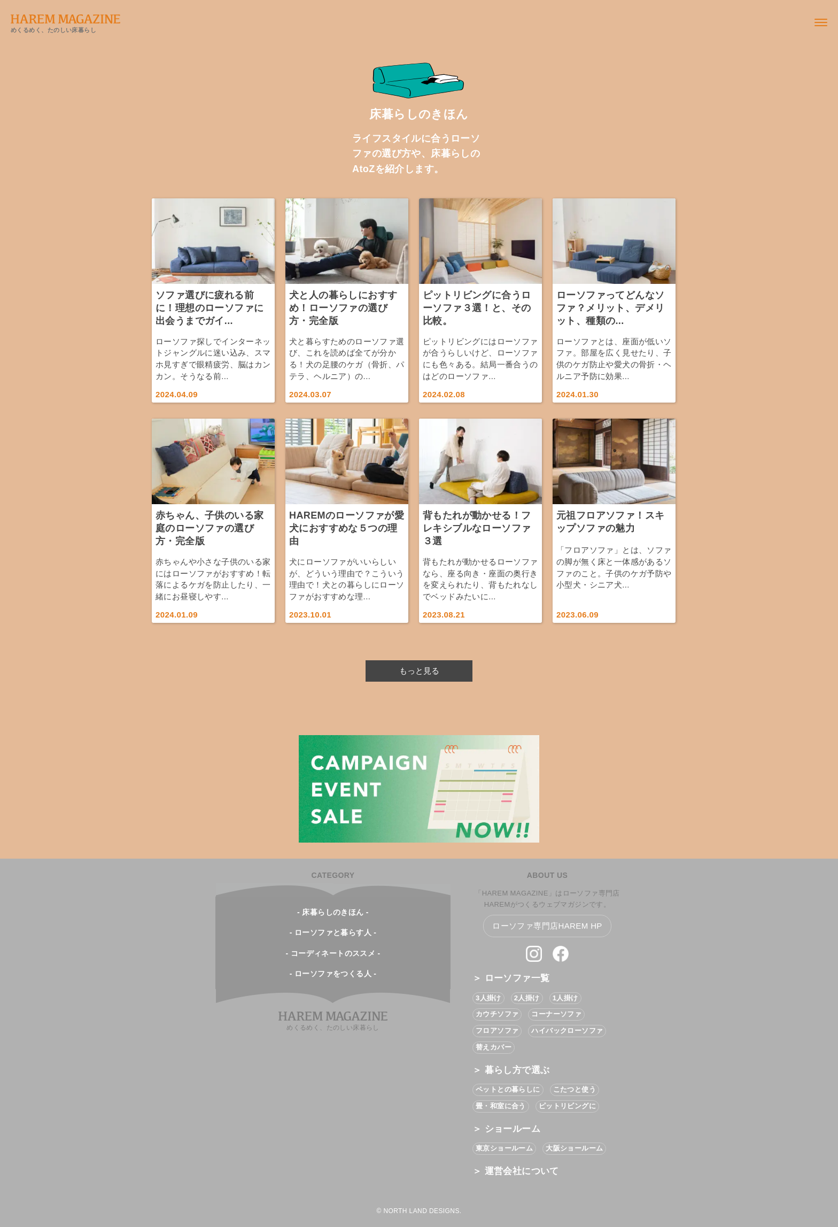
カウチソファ (497, 1014)
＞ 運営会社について (515, 1171)
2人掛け (527, 998)
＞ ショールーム (506, 1129)
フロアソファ (497, 1031)
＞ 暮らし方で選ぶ (510, 1070)
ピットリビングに (567, 1106)
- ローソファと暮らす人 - (333, 932)
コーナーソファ (556, 1014)
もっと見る (419, 670)
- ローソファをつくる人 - (333, 973)
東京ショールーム (504, 1148)
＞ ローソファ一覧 (510, 978)
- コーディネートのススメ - (332, 953)
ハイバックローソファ (567, 1031)
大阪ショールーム (574, 1148)
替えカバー (493, 1047)
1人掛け (565, 998)
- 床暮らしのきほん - (333, 912)
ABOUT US (547, 875)
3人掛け (488, 998)
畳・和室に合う (501, 1106)
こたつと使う (574, 1089)
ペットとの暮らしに (508, 1089)
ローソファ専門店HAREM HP (547, 925)
